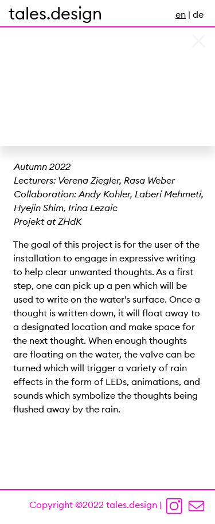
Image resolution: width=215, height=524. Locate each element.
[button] (16, 73)
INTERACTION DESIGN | (52, 14)
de (198, 14)
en (180, 14)
